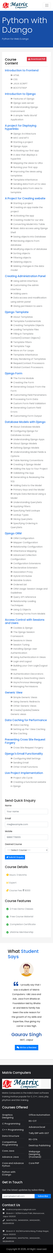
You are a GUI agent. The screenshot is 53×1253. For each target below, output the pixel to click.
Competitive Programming (10, 1143)
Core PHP (34, 1163)
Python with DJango (8, 1173)
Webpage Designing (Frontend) (35, 1154)
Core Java (8, 1150)
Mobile (8, 831)
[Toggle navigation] (47, 5)
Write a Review (26, 1047)
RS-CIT (33, 1121)
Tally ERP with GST (39, 1133)
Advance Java (10, 1157)
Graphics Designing (7, 1116)
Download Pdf (36, 59)
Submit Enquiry (15, 857)
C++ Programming (13, 1129)
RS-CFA (33, 1139)
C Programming (11, 1123)
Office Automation (39, 1115)
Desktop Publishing (39, 1145)
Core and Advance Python (13, 1164)
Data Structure (10, 1136)
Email (8, 818)
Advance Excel (37, 1127)
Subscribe (43, 1196)
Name (8, 805)
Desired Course (13, 844)
